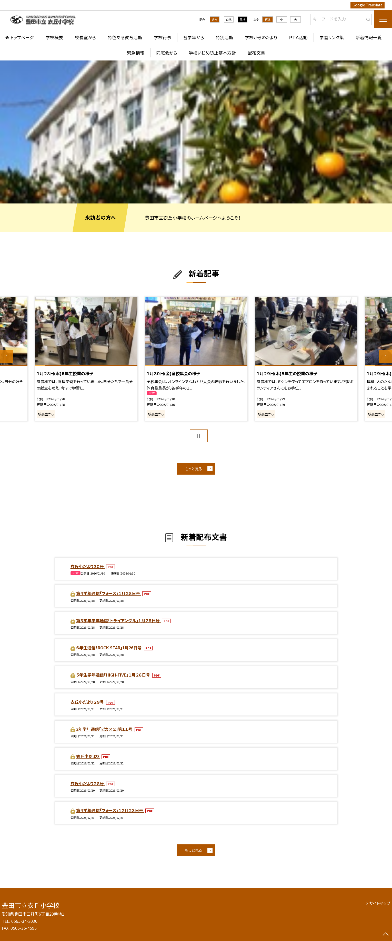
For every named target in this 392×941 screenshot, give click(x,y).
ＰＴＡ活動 (298, 37)
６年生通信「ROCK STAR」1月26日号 (109, 648)
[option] (196, 131)
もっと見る (193, 468)
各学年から (193, 37)
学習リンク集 (331, 37)
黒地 (242, 19)
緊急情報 (135, 52)
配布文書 (256, 52)
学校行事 (162, 37)
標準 (267, 19)
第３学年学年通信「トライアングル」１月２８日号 (118, 620)
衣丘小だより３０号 (88, 566)
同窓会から (166, 52)
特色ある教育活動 (125, 37)
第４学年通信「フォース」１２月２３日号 (110, 810)
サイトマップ (379, 903)
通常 (214, 19)
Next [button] (385, 356)
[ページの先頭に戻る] (385, 934)
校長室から (85, 37)
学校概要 (54, 37)
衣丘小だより (88, 756)
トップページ (22, 37)
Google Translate (368, 4)
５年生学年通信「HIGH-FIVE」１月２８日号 (113, 675)
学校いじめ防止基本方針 (212, 52)
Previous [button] (6, 356)
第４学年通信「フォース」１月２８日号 (108, 593)
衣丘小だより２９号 (88, 702)
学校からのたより (261, 37)
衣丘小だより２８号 (88, 783)
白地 (229, 19)
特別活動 (224, 37)
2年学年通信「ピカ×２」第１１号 (104, 729)
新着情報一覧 (369, 37)
